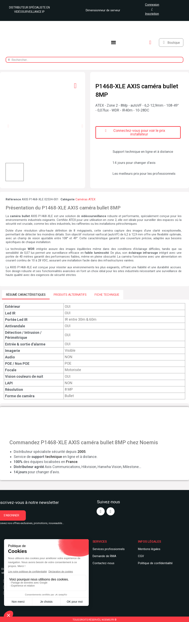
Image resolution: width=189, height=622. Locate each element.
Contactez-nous (103, 563)
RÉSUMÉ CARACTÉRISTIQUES (26, 294)
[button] (8, 126)
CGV (141, 556)
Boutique (173, 43)
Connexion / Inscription (152, 9)
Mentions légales (149, 549)
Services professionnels (109, 549)
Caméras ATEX (85, 199)
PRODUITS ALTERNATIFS (70, 294)
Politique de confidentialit (154, 563)
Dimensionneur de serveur (101, 10)
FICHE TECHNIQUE (107, 294)
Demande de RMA (104, 556)
